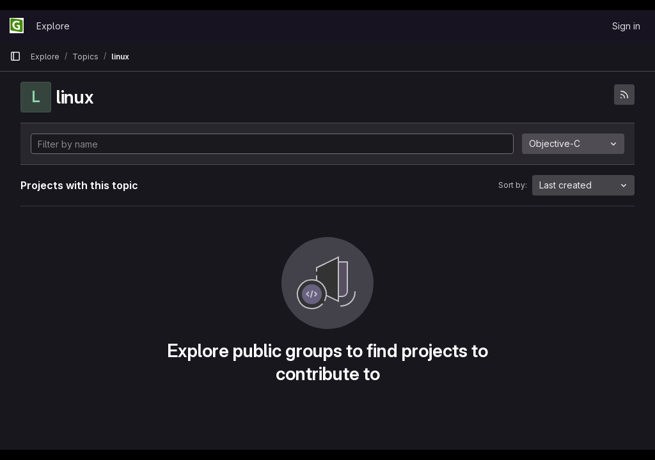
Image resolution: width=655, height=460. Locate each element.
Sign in (626, 25)
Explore (53, 25)
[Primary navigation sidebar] (15, 56)
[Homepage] (16, 25)
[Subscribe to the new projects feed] (624, 94)
